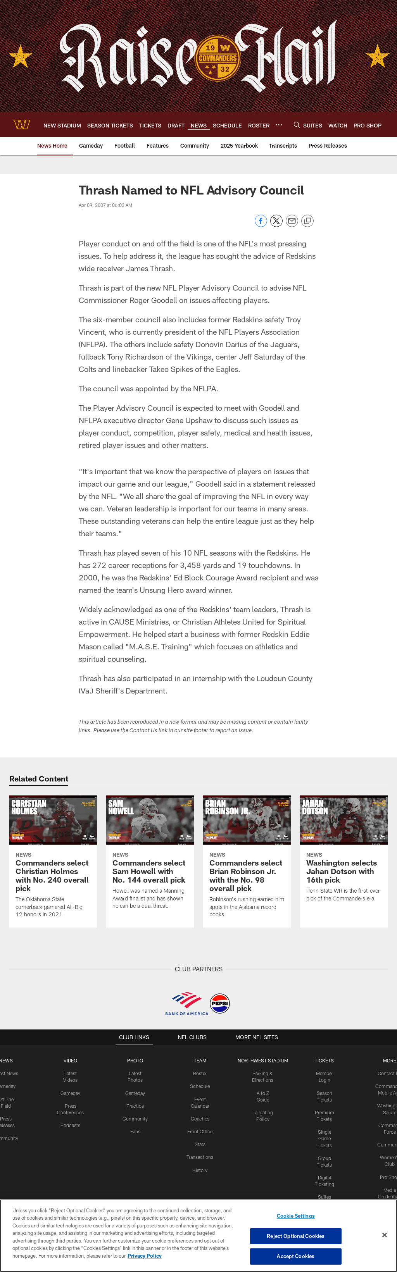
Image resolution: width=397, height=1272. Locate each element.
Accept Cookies (295, 1256)
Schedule (200, 1086)
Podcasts (71, 1124)
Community (135, 1118)
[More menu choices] (279, 125)
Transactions (200, 1155)
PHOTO (135, 1060)
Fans (135, 1130)
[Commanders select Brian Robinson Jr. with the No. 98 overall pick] (247, 861)
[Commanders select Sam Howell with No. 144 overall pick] (150, 857)
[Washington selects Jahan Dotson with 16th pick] (344, 853)
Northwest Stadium (262, 1060)
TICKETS (323, 1060)
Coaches (200, 1118)
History (200, 1168)
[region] (198, 1235)
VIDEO (71, 1060)
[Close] (384, 1235)
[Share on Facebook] (261, 225)
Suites (323, 1195)
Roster (200, 1073)
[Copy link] (307, 221)
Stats (200, 1143)
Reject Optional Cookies (296, 1236)
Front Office (200, 1130)
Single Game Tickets (323, 1137)
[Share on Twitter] (276, 225)
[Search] (297, 124)
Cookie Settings (296, 1216)
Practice (135, 1105)
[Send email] (292, 225)
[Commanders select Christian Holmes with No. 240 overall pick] (53, 861)
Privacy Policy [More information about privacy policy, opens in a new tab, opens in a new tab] (145, 1256)
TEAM (200, 1060)
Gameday (71, 1092)
